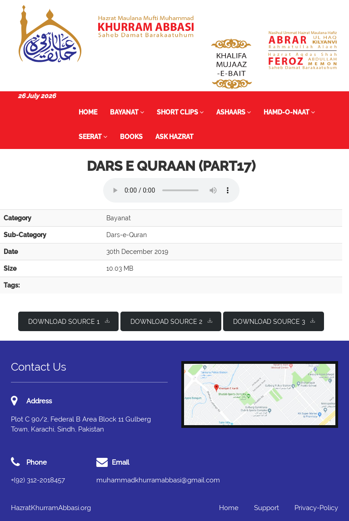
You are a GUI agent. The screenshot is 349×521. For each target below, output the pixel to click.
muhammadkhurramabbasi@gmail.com (158, 480)
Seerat (93, 136)
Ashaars (233, 112)
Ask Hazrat (174, 136)
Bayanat (127, 112)
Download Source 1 (69, 321)
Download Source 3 (274, 321)
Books (131, 136)
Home (88, 112)
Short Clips (180, 112)
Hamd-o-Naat (289, 112)
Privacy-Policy (316, 508)
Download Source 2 (171, 321)
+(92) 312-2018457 (38, 480)
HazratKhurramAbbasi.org (51, 508)
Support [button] (266, 508)
